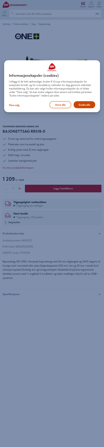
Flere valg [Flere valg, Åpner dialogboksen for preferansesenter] (14, 105)
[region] (52, 86)
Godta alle (84, 105)
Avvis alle (60, 105)
